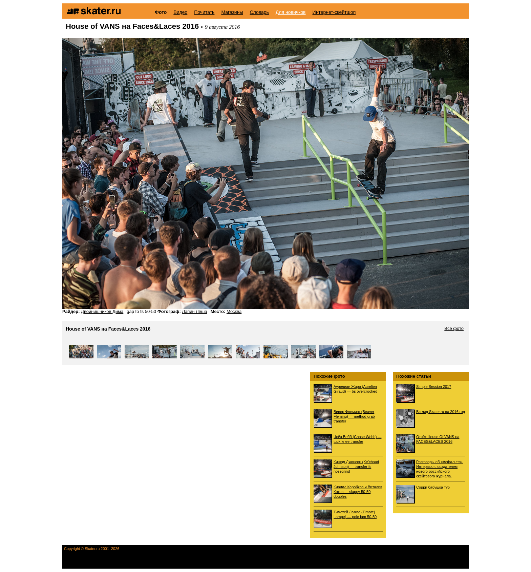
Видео (180, 12)
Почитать (204, 12)
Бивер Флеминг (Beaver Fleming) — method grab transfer (354, 416)
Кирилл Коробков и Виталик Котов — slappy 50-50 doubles (358, 491)
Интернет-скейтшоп (334, 12)
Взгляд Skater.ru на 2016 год (440, 412)
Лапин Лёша (194, 311)
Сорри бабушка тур (433, 487)
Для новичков (291, 12)
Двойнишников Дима (102, 311)
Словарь (259, 12)
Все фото (454, 328)
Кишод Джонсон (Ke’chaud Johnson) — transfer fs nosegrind (356, 466)
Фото (161, 12)
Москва (234, 311)
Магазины (232, 12)
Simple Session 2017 (433, 386)
